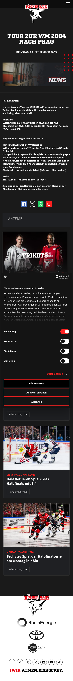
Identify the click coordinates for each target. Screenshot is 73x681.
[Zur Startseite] (36, 14)
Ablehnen (36, 401)
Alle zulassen (36, 383)
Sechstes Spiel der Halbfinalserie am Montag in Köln (34, 558)
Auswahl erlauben (36, 392)
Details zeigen (55, 373)
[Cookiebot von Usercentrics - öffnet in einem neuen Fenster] (55, 277)
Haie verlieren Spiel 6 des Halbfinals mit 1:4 (28, 481)
